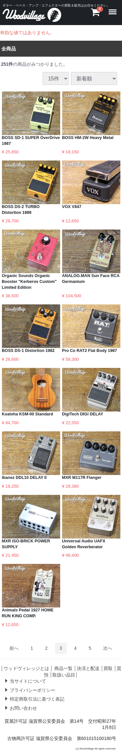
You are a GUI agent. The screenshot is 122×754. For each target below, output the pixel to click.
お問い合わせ (23, 708)
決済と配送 (88, 668)
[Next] (108, 648)
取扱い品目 (63, 674)
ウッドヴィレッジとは (26, 668)
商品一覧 (63, 668)
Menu (113, 8)
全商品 (8, 48)
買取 (108, 668)
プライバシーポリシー (32, 690)
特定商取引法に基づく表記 (37, 699)
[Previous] (14, 648)
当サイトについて (28, 681)
